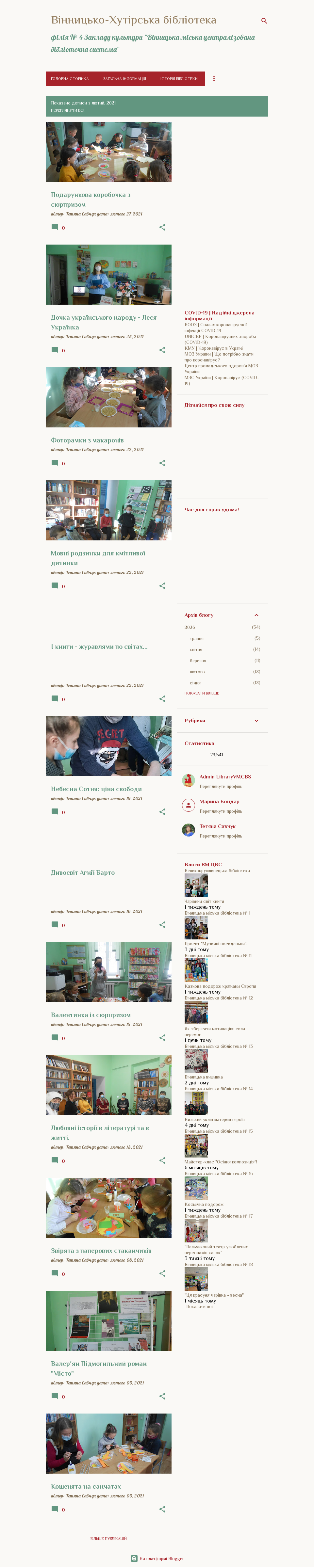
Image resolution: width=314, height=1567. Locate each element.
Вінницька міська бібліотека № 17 (219, 1216)
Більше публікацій (109, 1538)
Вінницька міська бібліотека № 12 (219, 997)
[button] (162, 227)
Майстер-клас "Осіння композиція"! (221, 1161)
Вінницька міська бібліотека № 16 (219, 1173)
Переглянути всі (67, 110)
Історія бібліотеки (179, 78)
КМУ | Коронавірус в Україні (214, 348)
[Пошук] (264, 21)
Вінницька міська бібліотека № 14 (219, 1088)
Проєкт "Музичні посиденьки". (216, 943)
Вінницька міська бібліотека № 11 (218, 955)
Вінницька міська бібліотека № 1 (217, 913)
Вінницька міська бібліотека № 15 (219, 1131)
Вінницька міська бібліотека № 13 (219, 1046)
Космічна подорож (204, 1204)
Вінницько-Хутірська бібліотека (134, 19)
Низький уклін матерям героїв (215, 1119)
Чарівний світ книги (204, 901)
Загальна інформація (124, 78)
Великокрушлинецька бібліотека (217, 870)
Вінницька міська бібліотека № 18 (219, 1264)
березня (198, 660)
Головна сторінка (70, 78)
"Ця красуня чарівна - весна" (214, 1295)
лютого (197, 671)
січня (195, 682)
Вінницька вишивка (204, 1076)
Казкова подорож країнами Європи (220, 986)
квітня (196, 649)
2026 (190, 627)
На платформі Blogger (157, 1558)
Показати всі (199, 1306)
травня (197, 638)
